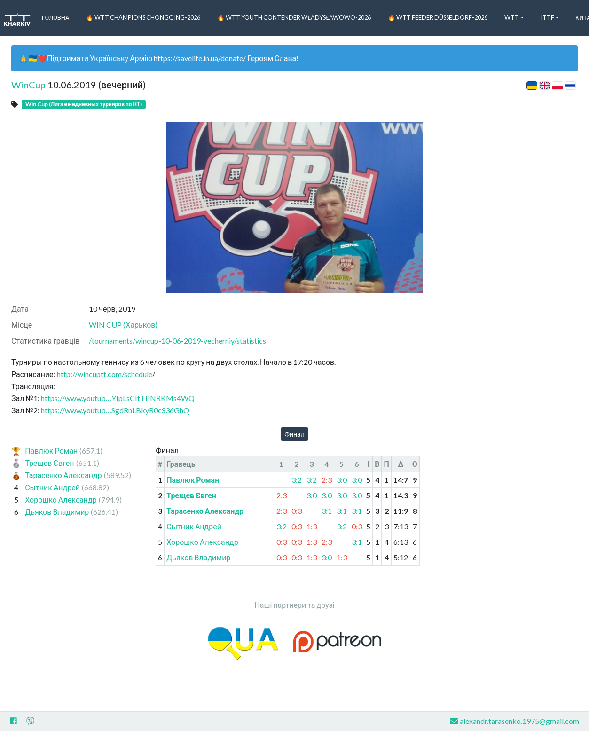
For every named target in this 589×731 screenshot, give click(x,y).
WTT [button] (511, 17)
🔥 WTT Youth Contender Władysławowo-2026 (294, 17)
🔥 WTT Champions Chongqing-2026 (143, 17)
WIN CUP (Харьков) (123, 324)
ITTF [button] (547, 17)
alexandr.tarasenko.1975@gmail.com (514, 721)
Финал (294, 434)
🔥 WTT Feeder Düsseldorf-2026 (437, 17)
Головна (56, 17)
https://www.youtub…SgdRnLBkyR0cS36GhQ (115, 410)
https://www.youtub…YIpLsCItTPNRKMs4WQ (118, 397)
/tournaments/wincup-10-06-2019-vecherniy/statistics (177, 340)
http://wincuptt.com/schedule (104, 373)
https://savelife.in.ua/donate (198, 58)
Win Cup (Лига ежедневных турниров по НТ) (83, 104)
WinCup (28, 84)
